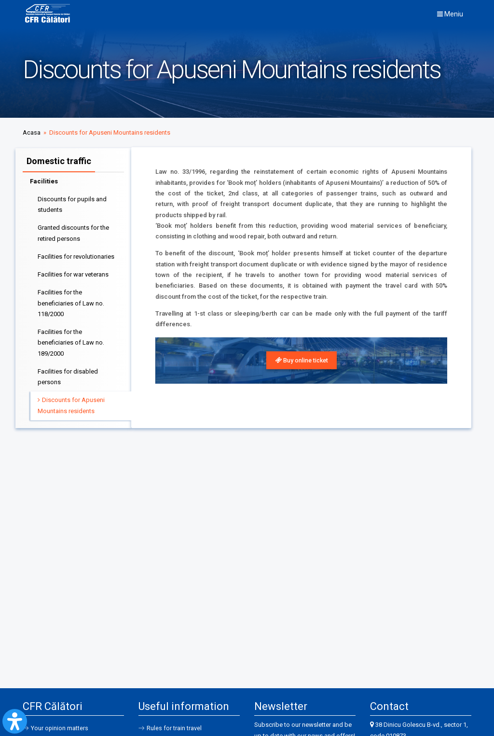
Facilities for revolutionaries (76, 255)
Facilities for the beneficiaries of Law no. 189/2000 (71, 341)
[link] (301, 360)
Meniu (450, 14)
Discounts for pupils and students (72, 203)
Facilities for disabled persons (68, 375)
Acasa (32, 132)
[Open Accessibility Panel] (14, 721)
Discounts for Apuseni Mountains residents (71, 404)
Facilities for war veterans (73, 273)
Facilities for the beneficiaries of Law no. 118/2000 (71, 301)
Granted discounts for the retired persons (73, 231)
